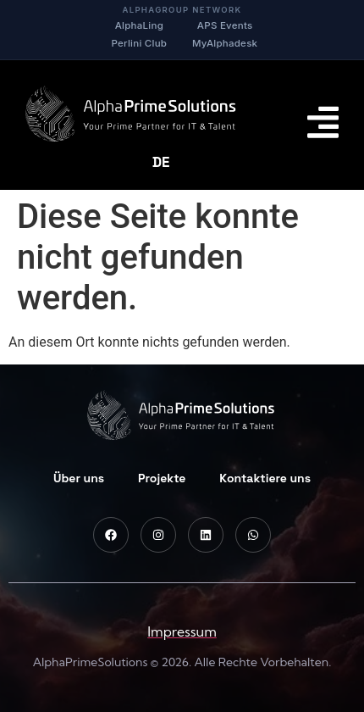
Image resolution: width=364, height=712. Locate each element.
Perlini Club (140, 43)
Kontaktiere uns (265, 478)
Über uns (78, 478)
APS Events (225, 25)
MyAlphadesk (224, 43)
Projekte (161, 478)
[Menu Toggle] (323, 122)
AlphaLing (139, 25)
